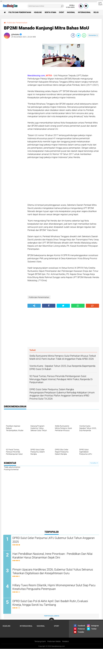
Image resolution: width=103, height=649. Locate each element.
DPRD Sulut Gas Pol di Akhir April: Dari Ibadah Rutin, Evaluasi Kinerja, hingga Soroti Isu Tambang (51, 603)
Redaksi (65, 642)
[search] (45, 6)
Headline (38, 12)
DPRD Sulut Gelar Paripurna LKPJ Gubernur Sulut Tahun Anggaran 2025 (54, 539)
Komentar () (93, 35)
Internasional (85, 12)
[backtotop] (51, 620)
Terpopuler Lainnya (51, 616)
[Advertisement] (14, 79)
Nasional (72, 12)
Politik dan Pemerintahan (20, 12)
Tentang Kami (40, 642)
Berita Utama (50, 12)
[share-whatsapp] (84, 35)
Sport (56, 626)
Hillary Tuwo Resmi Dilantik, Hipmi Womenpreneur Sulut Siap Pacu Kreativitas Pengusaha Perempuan (51, 587)
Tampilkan (94, 463)
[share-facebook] (73, 35)
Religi (96, 12)
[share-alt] (34, 306)
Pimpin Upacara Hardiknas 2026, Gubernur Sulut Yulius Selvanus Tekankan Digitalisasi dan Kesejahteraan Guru (53, 571)
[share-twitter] (78, 35)
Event (62, 12)
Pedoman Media (54, 642)
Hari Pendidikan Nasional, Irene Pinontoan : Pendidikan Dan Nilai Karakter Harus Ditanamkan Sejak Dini (53, 555)
